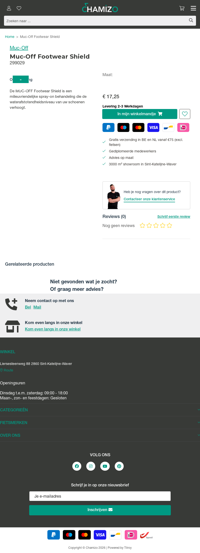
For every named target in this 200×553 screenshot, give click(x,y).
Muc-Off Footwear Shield (40, 37)
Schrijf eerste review (173, 217)
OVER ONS (100, 436)
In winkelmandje (139, 114)
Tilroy (128, 548)
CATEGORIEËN (100, 410)
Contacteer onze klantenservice (149, 199)
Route (6, 370)
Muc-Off (19, 48)
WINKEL (7, 352)
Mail (37, 308)
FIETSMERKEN (100, 423)
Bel (28, 308)
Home (9, 37)
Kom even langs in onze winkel (53, 330)
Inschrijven (100, 510)
